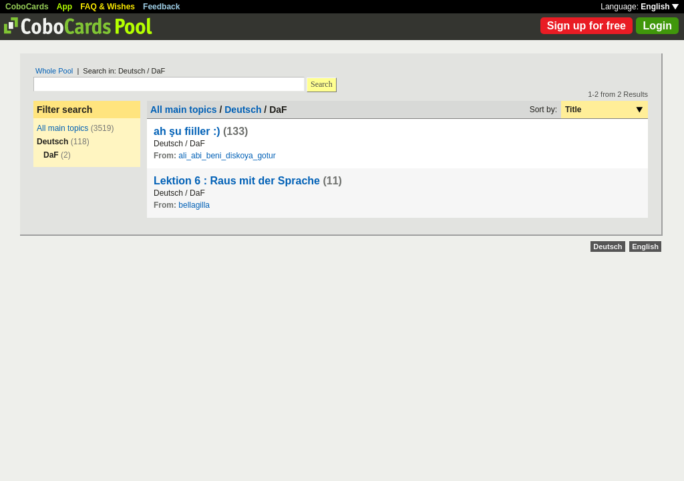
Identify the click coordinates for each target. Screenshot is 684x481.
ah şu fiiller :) (187, 131)
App (64, 6)
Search (322, 84)
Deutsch (242, 109)
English (660, 6)
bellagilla (194, 205)
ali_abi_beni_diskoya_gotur (226, 155)
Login (657, 25)
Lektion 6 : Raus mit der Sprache (237, 180)
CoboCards (27, 6)
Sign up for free (586, 25)
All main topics (62, 128)
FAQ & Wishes (107, 6)
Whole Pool (54, 71)
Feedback (161, 6)
